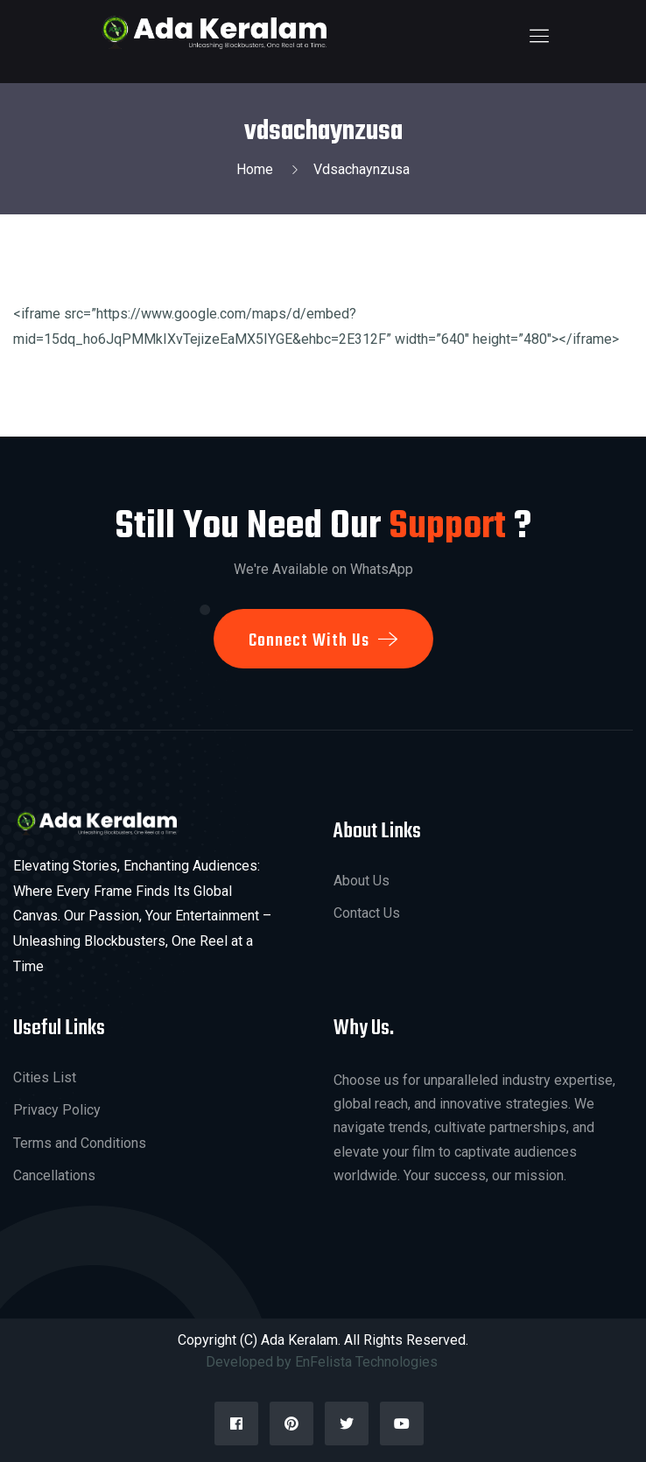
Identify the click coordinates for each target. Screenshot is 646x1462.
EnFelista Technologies (368, 1362)
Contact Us (367, 913)
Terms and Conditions (79, 1143)
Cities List (44, 1077)
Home (258, 169)
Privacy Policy (57, 1110)
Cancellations (54, 1175)
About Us (362, 880)
